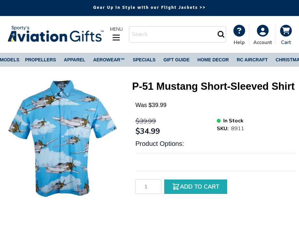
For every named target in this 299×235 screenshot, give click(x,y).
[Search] (221, 34)
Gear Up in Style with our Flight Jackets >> (149, 7)
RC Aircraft (252, 59)
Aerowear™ (109, 59)
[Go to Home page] (55, 34)
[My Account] (239, 35)
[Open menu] (116, 34)
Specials (144, 59)
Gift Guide (177, 59)
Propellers (40, 59)
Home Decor (213, 59)
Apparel (75, 59)
